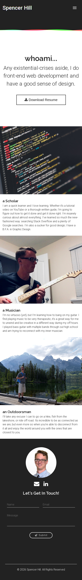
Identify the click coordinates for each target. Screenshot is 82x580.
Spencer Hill (17, 8)
